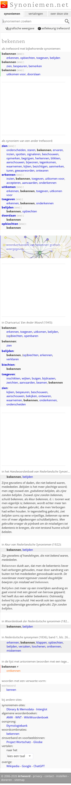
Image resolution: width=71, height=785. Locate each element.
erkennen (12, 58)
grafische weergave (19, 28)
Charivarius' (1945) (28, 322)
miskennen (14, 650)
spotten (21, 154)
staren (31, 150)
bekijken (31, 396)
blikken (55, 158)
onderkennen (47, 183)
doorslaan (33, 74)
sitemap (19, 780)
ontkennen (54, 646)
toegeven (42, 58)
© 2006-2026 (15, 776)
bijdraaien (48, 378)
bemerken (35, 66)
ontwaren (42, 170)
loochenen (38, 646)
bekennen (12, 734)
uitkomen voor (16, 74)
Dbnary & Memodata (20, 709)
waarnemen (14, 166)
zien (9, 66)
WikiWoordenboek (36, 717)
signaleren (34, 154)
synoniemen (12, 13)
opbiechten (27, 58)
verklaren (12, 359)
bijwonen (32, 162)
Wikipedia (12, 766)
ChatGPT (39, 766)
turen (9, 170)
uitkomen (9, 187)
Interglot (41, 709)
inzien (10, 154)
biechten (17, 336)
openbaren (31, 336)
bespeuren (20, 66)
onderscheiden (16, 150)
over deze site (59, 13)
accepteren (13, 183)
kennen (11, 690)
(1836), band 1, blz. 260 (37, 637)
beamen (41, 382)
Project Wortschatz (18, 742)
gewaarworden (24, 170)
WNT (18, 717)
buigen (36, 378)
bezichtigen (40, 166)
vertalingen (36, 13)
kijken (27, 166)
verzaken (24, 646)
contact (49, 776)
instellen (61, 776)
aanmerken (56, 166)
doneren (6, 780)
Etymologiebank (16, 725)
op (9, 336)
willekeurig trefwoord (54, 28)
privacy (37, 776)
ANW (9, 717)
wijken (26, 378)
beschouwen (50, 154)
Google (26, 766)
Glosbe (37, 742)
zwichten (12, 382)
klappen (41, 642)
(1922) (33, 544)
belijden (55, 58)
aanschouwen (15, 162)
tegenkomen (48, 162)
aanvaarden (29, 183)
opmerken (13, 158)
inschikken (13, 378)
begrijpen (27, 158)
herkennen (42, 158)
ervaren (58, 150)
